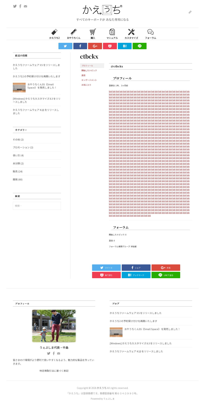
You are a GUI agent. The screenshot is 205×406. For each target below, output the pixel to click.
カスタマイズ (131, 33)
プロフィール (87, 65)
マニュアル (112, 33)
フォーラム (150, 33)
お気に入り (86, 84)
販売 (15, 171)
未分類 (16, 163)
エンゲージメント (89, 80)
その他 (16, 139)
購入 (93, 33)
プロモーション (21, 147)
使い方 (16, 155)
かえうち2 (54, 33)
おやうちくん (73, 33)
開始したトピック (89, 70)
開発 (15, 179)
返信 (83, 75)
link (110, 91)
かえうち (102, 387)
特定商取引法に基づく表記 (54, 370)
